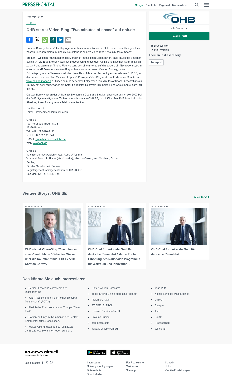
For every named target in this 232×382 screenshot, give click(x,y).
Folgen (179, 36)
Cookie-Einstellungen (177, 370)
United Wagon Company (106, 288)
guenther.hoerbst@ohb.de (50, 139)
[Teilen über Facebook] (29, 40)
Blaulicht (151, 5)
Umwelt (159, 299)
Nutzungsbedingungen (100, 366)
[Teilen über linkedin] (60, 40)
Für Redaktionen (135, 362)
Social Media (94, 374)
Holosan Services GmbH (106, 311)
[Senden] (68, 40)
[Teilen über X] (37, 40)
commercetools (100, 323)
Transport (156, 62)
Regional (164, 5)
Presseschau (162, 323)
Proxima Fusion (101, 317)
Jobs (168, 366)
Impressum (93, 362)
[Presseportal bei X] (46, 363)
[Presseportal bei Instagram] (50, 362)
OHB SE (31, 23)
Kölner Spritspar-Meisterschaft (172, 293)
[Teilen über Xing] (53, 40)
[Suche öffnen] (197, 5)
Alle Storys (179, 28)
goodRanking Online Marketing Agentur (114, 293)
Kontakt (169, 362)
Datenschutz (94, 370)
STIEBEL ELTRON (102, 305)
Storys (139, 5)
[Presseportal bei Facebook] (42, 363)
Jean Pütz (160, 288)
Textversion (132, 366)
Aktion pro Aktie (101, 299)
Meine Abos (179, 5)
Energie (159, 305)
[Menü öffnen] (206, 5)
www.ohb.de (40, 143)
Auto (157, 311)
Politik (158, 317)
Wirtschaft (160, 328)
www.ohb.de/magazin (38, 81)
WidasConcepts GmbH (105, 328)
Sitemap (131, 370)
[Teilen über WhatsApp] (45, 40)
